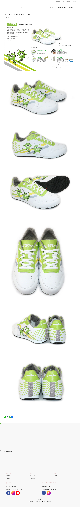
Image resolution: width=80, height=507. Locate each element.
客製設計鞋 (44, 7)
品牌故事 (8, 475)
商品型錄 (8, 477)
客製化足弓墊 (53, 7)
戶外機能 (30, 7)
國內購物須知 (32, 475)
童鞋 (17, 7)
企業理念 (8, 478)
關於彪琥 (71, 7)
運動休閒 (22, 7)
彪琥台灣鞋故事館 (62, 7)
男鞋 (7, 7)
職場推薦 (37, 7)
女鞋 (12, 7)
